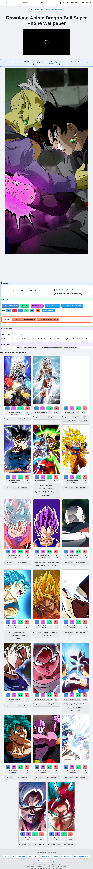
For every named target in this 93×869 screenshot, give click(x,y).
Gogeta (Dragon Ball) (44, 632)
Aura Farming (83, 420)
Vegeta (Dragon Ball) (53, 562)
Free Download (10, 306)
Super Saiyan (55, 632)
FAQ (13, 857)
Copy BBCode (48, 310)
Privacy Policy (21, 857)
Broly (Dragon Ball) (53, 492)
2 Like (25, 306)
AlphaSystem (39, 291)
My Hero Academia (70, 339)
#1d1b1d (46, 347)
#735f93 (50, 347)
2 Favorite (37, 306)
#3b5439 (55, 347)
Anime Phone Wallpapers (54, 9)
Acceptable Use (45, 857)
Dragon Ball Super (18, 334)
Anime (9, 334)
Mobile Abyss (39, 9)
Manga (18, 339)
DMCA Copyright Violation (81, 857)
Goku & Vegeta (75, 710)
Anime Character (82, 339)
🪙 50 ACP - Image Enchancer (48, 319)
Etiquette (55, 857)
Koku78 (19, 291)
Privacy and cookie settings (46, 861)
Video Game (11, 339)
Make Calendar (52, 306)
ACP (6, 319)
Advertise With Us (65, 857)
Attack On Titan (52, 339)
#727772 (60, 347)
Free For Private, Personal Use (66, 290)
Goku (10, 419)
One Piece (60, 339)
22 (20, 408)
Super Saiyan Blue (15, 635)
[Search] (42, 2)
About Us (6, 857)
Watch (29, 339)
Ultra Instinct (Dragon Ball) (71, 420)
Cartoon (24, 339)
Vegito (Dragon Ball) (40, 492)
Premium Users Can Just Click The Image (46, 64)
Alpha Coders (6, 3)
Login (82, 2)
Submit (66, 2)
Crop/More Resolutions (72, 306)
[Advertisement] (46, 268)
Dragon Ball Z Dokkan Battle (46, 488)
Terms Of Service (33, 857)
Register (88, 2)
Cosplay (43, 339)
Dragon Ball (36, 339)
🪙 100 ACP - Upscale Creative (24, 319)
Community (75, 2)
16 (49, 408)
